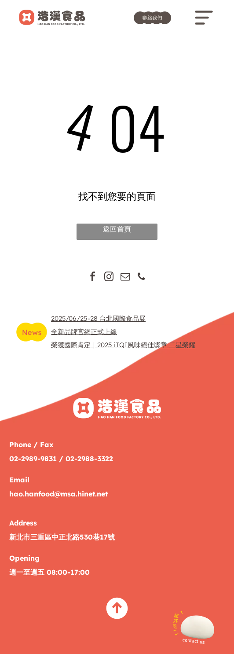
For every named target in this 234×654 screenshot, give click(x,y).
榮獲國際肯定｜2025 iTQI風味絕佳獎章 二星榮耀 (123, 345)
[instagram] (109, 278)
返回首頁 (117, 228)
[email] (125, 278)
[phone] (142, 278)
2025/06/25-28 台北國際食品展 (98, 318)
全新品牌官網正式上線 (84, 331)
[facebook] (93, 278)
